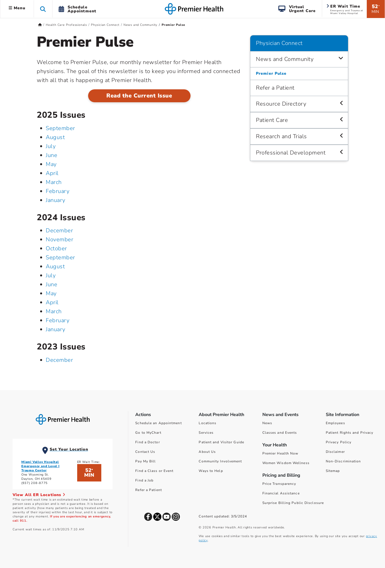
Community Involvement (220, 461)
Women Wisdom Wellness (286, 463)
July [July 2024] (51, 275)
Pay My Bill (145, 461)
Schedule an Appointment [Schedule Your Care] (158, 423)
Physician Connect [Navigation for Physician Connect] (279, 43)
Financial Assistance (281, 493)
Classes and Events (279, 432)
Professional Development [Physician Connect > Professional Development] (291, 152)
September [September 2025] (60, 128)
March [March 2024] (54, 311)
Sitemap (333, 471)
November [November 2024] (59, 239)
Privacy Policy (338, 442)
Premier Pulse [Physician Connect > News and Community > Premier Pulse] (271, 73)
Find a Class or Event (154, 471)
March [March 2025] (54, 182)
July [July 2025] (51, 146)
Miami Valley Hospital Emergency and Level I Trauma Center (40, 466)
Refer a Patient (148, 490)
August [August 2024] (55, 266)
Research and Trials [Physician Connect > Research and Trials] (281, 136)
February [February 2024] (57, 320)
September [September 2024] (60, 257)
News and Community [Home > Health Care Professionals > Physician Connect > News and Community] (140, 25)
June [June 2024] (51, 284)
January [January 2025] (55, 200)
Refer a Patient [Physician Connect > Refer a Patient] (275, 88)
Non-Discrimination (343, 461)
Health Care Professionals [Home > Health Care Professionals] (66, 25)
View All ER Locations (39, 494)
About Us (207, 451)
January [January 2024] (55, 329)
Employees (335, 423)
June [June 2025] (51, 155)
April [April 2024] (52, 302)
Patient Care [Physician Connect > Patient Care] (272, 120)
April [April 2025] (52, 173)
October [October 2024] (56, 248)
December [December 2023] (59, 360)
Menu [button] (17, 8)
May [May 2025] (51, 164)
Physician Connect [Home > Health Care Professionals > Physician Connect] (105, 25)
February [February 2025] (57, 191)
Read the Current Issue (139, 95)
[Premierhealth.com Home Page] (40, 25)
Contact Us (145, 451)
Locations (207, 423)
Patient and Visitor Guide (221, 442)
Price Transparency (279, 483)
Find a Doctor (147, 442)
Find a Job (144, 480)
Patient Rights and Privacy (349, 432)
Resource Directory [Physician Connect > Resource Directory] (281, 104)
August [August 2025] (55, 137)
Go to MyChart (148, 432)
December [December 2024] (59, 230)
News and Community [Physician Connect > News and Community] (284, 59)
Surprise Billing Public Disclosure (293, 503)
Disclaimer (335, 451)
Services (206, 432)
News (267, 423)
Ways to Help (211, 471)
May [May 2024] (51, 293)
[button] (43, 8)
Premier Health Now (280, 453)
